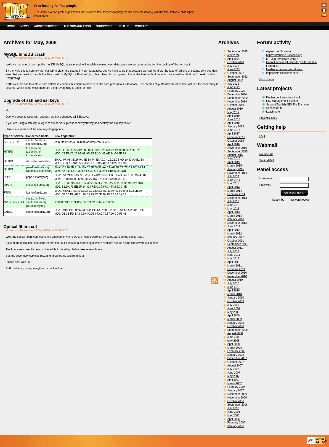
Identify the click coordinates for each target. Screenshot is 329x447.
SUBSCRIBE (104, 26)
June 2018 (233, 119)
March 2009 (234, 319)
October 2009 (235, 301)
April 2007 (233, 379)
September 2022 (237, 76)
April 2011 (233, 262)
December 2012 (237, 222)
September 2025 (237, 51)
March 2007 (234, 383)
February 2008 (236, 351)
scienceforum (274, 108)
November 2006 (237, 397)
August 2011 (235, 247)
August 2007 (235, 365)
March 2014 (234, 190)
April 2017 (233, 133)
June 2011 (233, 254)
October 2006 (235, 401)
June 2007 (233, 372)
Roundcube (266, 154)
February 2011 (236, 269)
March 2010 (234, 294)
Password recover (299, 199)
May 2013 (233, 208)
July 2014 (233, 176)
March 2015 (234, 165)
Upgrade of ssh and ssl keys (31, 100)
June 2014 (233, 180)
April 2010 (233, 290)
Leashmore (273, 111)
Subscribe (278, 199)
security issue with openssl (33, 116)
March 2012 (234, 233)
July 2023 (233, 65)
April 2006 (233, 419)
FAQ (262, 136)
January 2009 (235, 322)
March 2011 (234, 265)
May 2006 (233, 415)
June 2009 (233, 308)
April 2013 (233, 212)
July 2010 (233, 283)
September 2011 (237, 244)
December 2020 (237, 94)
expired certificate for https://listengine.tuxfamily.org (284, 53)
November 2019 (237, 101)
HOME (11, 26)
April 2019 (233, 115)
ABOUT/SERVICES (46, 26)
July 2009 (233, 305)
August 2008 (235, 333)
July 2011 (233, 251)
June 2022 (233, 87)
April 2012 (233, 230)
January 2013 (235, 219)
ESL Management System (282, 100)
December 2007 (237, 358)
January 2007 (235, 390)
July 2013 (233, 201)
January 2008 (235, 354)
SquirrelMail (266, 160)
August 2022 (235, 80)
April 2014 (233, 187)
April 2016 (233, 144)
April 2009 (233, 315)
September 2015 (237, 151)
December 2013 (237, 197)
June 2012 (233, 226)
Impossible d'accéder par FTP (284, 73)
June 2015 (233, 158)
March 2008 (234, 347)
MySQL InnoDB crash (24, 54)
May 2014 (233, 183)
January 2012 (235, 237)
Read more (41, 15)
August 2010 (235, 279)
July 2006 (233, 408)
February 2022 (236, 90)
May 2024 (233, 55)
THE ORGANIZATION (77, 26)
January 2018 (235, 126)
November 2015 (237, 147)
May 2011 (233, 258)
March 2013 (234, 215)
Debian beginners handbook (283, 97)
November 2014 (237, 173)
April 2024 (233, 58)
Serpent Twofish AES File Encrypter (288, 104)
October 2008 (235, 326)
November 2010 (237, 276)
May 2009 (233, 312)
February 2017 (236, 137)
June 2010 (233, 287)
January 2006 (235, 426)
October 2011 (235, 240)
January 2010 (235, 297)
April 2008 (233, 344)
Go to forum (266, 79)
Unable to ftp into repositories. (284, 69)
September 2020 (237, 98)
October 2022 (235, 73)
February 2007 (236, 386)
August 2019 (235, 108)
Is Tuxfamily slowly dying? (282, 58)
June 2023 (233, 69)
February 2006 (236, 422)
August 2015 (235, 155)
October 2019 (235, 105)
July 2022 (233, 83)
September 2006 (237, 404)
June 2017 (233, 130)
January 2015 (235, 169)
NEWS (24, 26)
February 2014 (236, 194)
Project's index (268, 118)
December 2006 (237, 394)
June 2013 (233, 205)
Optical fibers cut (20, 226)
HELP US (124, 26)
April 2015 (233, 162)
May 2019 (233, 112)
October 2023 (235, 62)
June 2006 (233, 411)
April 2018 (233, 122)
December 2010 (237, 272)
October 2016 (235, 140)
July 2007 (233, 369)
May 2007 (233, 376)
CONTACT (141, 26)
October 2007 (235, 362)
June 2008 (233, 337)
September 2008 (237, 329)
